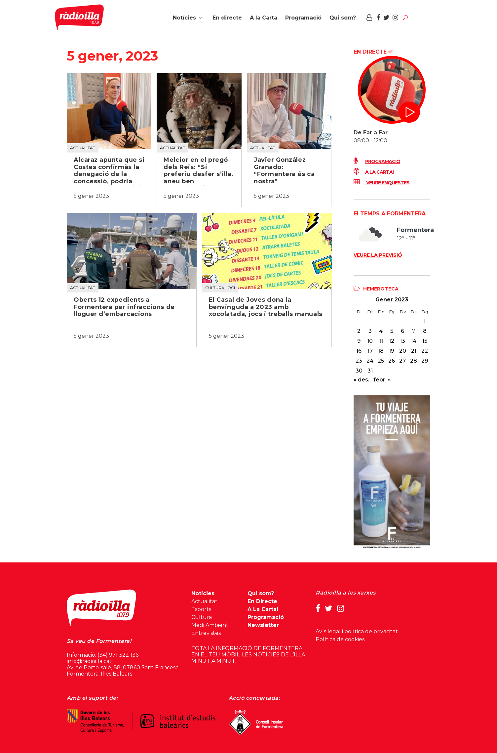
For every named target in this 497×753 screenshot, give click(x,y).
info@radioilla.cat (89, 661)
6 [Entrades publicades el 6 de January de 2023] (402, 331)
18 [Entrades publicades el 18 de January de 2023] (381, 351)
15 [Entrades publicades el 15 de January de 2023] (424, 341)
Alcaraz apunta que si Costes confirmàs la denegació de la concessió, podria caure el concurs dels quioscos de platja (109, 177)
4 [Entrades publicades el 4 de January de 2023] (381, 331)
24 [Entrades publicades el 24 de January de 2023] (369, 361)
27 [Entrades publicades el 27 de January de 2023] (402, 361)
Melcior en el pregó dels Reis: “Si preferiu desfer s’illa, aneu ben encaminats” (198, 174)
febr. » (382, 380)
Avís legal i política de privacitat (357, 631)
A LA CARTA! (374, 172)
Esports (201, 609)
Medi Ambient (209, 625)
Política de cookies (340, 639)
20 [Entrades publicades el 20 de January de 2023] (402, 351)
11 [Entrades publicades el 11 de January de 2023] (381, 341)
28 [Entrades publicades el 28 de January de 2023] (413, 361)
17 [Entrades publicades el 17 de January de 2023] (370, 351)
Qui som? (261, 593)
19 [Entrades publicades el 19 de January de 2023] (391, 351)
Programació (377, 161)
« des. (361, 380)
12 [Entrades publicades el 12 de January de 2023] (391, 341)
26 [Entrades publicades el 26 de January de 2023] (391, 361)
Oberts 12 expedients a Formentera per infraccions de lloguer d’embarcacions (124, 307)
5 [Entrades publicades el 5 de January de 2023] (391, 331)
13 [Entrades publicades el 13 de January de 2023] (402, 341)
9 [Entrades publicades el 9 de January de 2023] (359, 341)
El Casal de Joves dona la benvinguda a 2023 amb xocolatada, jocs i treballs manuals (266, 307)
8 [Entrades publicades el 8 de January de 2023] (425, 331)
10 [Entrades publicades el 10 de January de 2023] (370, 341)
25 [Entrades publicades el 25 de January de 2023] (381, 361)
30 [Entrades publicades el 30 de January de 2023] (359, 371)
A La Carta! (263, 609)
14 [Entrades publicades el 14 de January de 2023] (413, 341)
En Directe (262, 601)
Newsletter (263, 625)
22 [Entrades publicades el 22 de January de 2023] (424, 351)
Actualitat (82, 147)
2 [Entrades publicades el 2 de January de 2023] (359, 331)
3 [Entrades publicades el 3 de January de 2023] (370, 331)
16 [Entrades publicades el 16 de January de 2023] (359, 351)
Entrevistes (206, 633)
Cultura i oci (220, 287)
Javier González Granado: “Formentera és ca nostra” (284, 170)
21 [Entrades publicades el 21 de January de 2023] (413, 351)
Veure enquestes (381, 183)
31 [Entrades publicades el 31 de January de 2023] (370, 371)
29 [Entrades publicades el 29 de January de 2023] (424, 361)
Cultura (201, 617)
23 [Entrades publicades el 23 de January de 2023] (359, 361)
